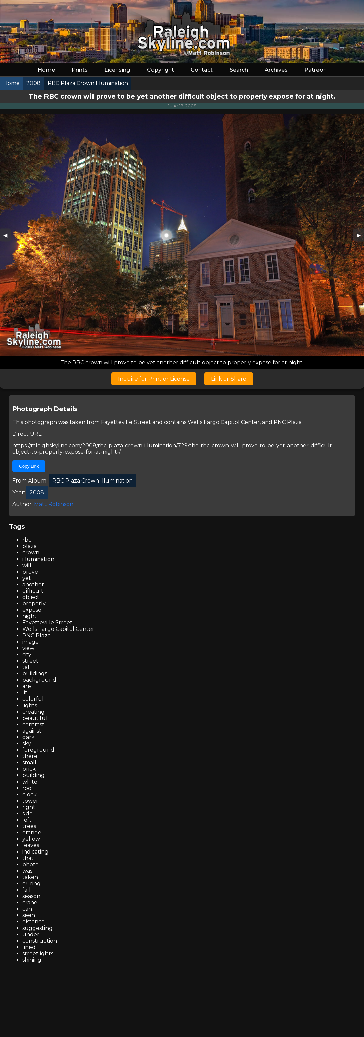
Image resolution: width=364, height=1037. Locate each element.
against (31, 731)
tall (26, 667)
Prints (80, 70)
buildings (34, 673)
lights (29, 705)
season (31, 896)
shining (31, 960)
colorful (33, 699)
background (39, 680)
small (29, 762)
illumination (38, 559)
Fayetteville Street (126, 422)
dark (28, 737)
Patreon (315, 70)
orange (31, 832)
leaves (30, 845)
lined (29, 947)
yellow (31, 839)
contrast (33, 724)
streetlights (37, 953)
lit (24, 692)
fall (26, 890)
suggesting (37, 928)
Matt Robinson (53, 504)
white (29, 782)
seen (28, 915)
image (30, 642)
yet (26, 578)
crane (29, 902)
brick (29, 769)
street (30, 661)
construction (39, 941)
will (26, 565)
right (28, 807)
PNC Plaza (288, 422)
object (30, 597)
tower (30, 801)
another (33, 584)
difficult (32, 591)
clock (29, 794)
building (33, 775)
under (30, 934)
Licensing (117, 70)
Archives (276, 70)
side (27, 813)
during (31, 883)
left (27, 820)
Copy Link (29, 466)
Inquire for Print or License (154, 379)
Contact (202, 70)
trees (29, 826)
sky (26, 743)
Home (46, 70)
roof (27, 788)
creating (33, 712)
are (26, 686)
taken (30, 877)
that (28, 858)
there (29, 756)
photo (30, 864)
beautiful (35, 718)
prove (30, 572)
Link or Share (228, 379)
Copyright (160, 70)
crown (30, 552)
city (26, 654)
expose (31, 610)
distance (33, 921)
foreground (38, 750)
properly (34, 603)
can (27, 909)
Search (239, 70)
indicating (35, 851)
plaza (29, 546)
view (28, 648)
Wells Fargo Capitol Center (224, 422)
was (27, 871)
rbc (26, 540)
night (29, 616)
